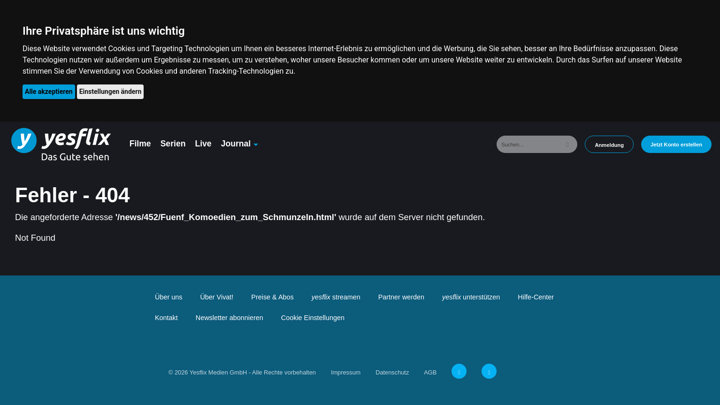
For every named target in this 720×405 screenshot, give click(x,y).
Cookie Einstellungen (313, 317)
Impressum (345, 372)
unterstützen (471, 297)
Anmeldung (609, 145)
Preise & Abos (272, 297)
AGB (430, 372)
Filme (140, 143)
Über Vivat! (216, 297)
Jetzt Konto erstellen (676, 144)
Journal (236, 143)
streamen (336, 297)
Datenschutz (392, 372)
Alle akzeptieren (49, 91)
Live (203, 143)
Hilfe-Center (536, 297)
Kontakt (166, 317)
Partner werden (401, 297)
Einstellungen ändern (110, 91)
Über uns (168, 297)
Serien (173, 143)
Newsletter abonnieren (229, 317)
